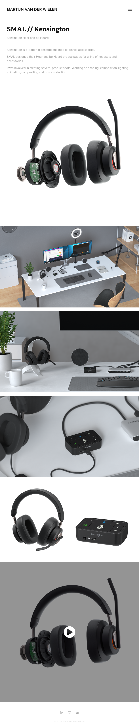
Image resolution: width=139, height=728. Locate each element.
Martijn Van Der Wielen (32, 9)
